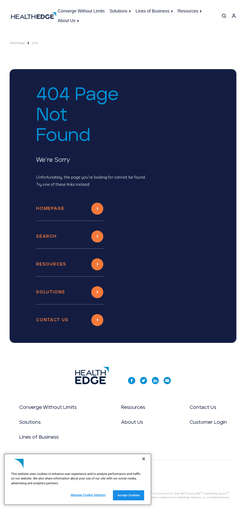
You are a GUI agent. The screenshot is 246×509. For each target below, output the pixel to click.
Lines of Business (154, 11)
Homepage (50, 208)
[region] (77, 479)
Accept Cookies (128, 495)
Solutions (120, 11)
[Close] (143, 459)
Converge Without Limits (81, 11)
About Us (68, 20)
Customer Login (208, 422)
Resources (190, 11)
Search (46, 236)
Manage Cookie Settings (88, 495)
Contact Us (52, 320)
